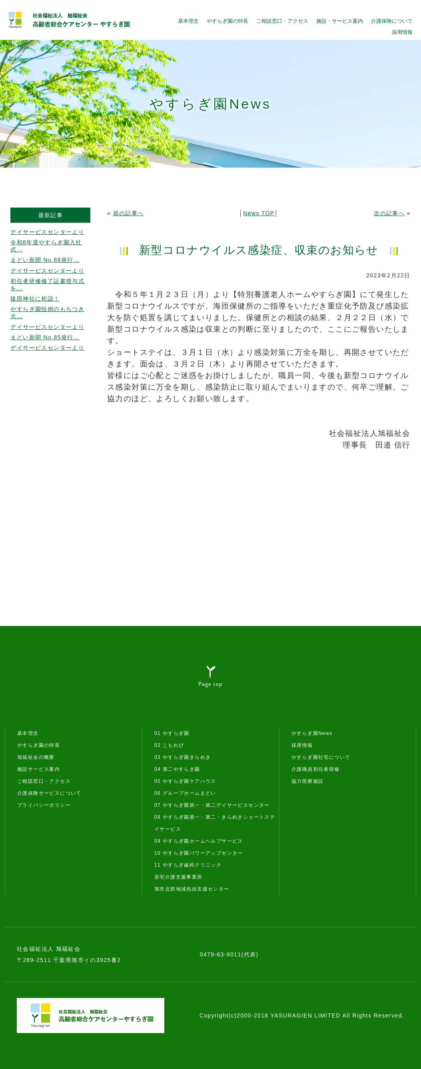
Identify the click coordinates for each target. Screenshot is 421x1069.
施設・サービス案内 (339, 21)
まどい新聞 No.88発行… (45, 260)
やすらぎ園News (312, 733)
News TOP (258, 213)
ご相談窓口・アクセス (282, 21)
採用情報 (402, 32)
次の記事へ (389, 213)
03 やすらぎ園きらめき (182, 757)
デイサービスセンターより (47, 232)
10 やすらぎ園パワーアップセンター (198, 853)
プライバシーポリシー (44, 805)
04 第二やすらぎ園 (177, 769)
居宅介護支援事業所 (178, 877)
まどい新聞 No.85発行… (45, 337)
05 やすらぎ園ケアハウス (185, 781)
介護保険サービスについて (49, 793)
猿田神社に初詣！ (35, 298)
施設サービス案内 (38, 769)
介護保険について (392, 21)
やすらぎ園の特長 (227, 21)
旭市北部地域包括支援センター (191, 889)
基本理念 (188, 21)
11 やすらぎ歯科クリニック (187, 865)
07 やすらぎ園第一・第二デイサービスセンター (212, 805)
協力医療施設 (307, 781)
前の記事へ (128, 213)
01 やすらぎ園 (172, 733)
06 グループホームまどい (185, 793)
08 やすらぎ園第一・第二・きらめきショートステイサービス (214, 823)
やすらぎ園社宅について (320, 757)
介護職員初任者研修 (315, 769)
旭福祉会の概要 (36, 757)
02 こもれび (169, 745)
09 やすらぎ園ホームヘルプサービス (198, 841)
